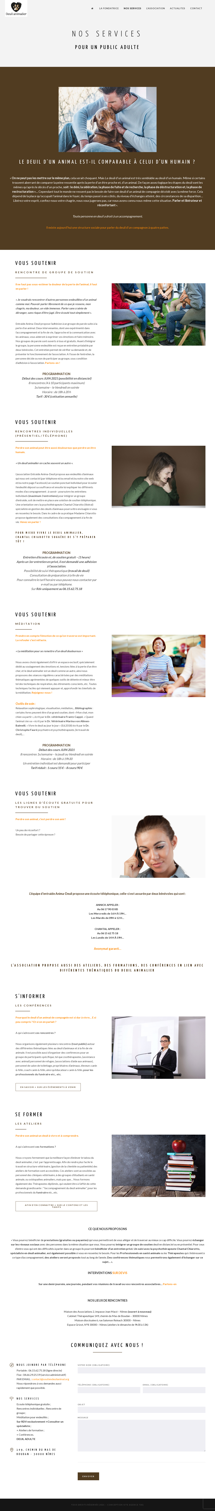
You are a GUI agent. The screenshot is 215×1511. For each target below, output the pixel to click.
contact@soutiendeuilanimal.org (50, 1379)
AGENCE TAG (136, 1505)
